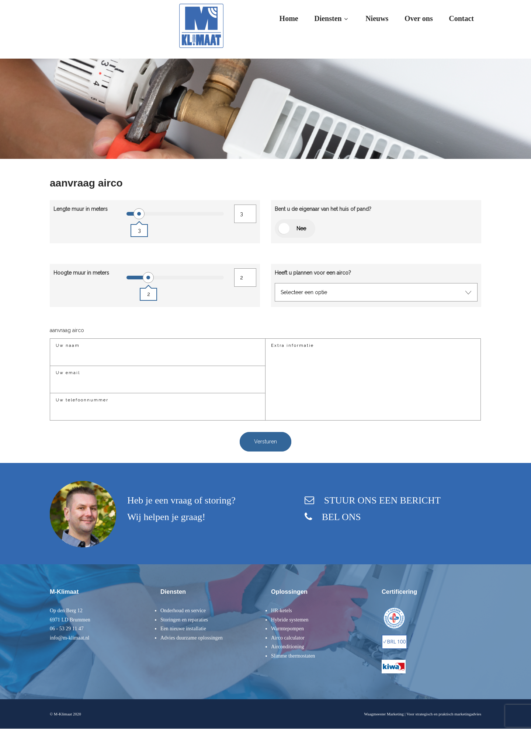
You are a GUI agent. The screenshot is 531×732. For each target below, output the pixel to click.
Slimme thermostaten (293, 656)
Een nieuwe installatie (183, 628)
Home (289, 18)
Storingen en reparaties (184, 620)
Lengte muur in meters (80, 209)
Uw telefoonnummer (82, 400)
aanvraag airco (67, 330)
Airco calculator (288, 638)
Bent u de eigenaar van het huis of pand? (323, 209)
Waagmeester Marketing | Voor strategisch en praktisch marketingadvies (422, 714)
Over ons (419, 18)
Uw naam (68, 345)
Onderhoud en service (183, 610)
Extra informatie (292, 345)
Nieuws (376, 18)
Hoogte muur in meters (81, 273)
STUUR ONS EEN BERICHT (382, 500)
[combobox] (376, 292)
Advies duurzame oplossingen (191, 638)
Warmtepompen (287, 628)
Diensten (331, 18)
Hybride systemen (289, 620)
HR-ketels (281, 610)
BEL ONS (340, 517)
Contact (461, 18)
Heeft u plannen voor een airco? (313, 273)
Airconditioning (287, 646)
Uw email (68, 372)
